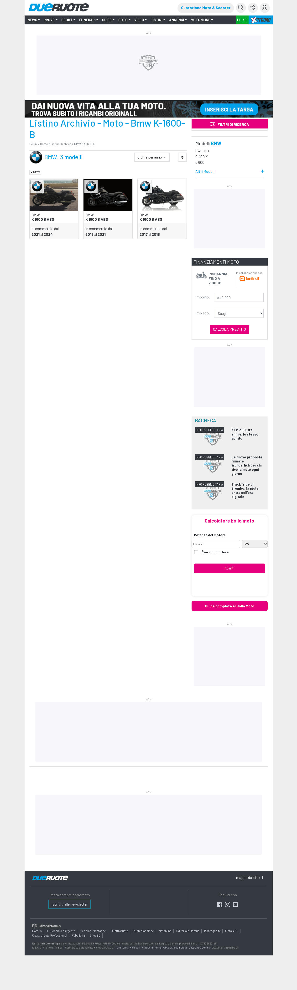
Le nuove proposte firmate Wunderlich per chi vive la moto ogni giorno (246, 465)
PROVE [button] (49, 20)
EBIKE (242, 20)
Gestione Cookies (199, 947)
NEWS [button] (32, 20)
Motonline (165, 931)
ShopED (95, 935)
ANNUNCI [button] (176, 20)
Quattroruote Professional (49, 935)
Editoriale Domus (187, 931)
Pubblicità (78, 935)
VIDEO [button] (139, 20)
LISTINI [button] (156, 20)
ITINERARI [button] (87, 20)
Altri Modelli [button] (205, 171)
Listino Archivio (61, 144)
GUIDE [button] (107, 20)
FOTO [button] (123, 20)
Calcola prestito (229, 329)
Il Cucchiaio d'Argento (61, 931)
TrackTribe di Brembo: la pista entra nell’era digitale (245, 490)
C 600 (199, 162)
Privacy (146, 947)
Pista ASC (231, 931)
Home (44, 144)
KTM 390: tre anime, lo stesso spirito (244, 434)
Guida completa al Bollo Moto (229, 606)
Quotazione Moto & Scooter (205, 7)
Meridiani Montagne (93, 931)
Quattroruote (119, 931)
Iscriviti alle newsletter (70, 904)
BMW (77, 144)
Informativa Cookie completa (169, 947)
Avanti (229, 568)
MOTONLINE (200, 20)
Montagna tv (212, 931)
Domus (37, 931)
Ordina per (150, 157)
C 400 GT (202, 151)
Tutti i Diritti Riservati (127, 947)
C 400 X (201, 156)
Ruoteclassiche (143, 931)
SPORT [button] (67, 20)
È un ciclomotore (211, 552)
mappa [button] (249, 877)
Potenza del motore (210, 535)
